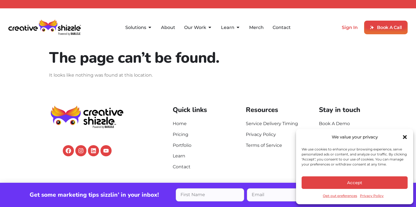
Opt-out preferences (340, 196)
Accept (354, 182)
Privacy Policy (372, 196)
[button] (405, 137)
